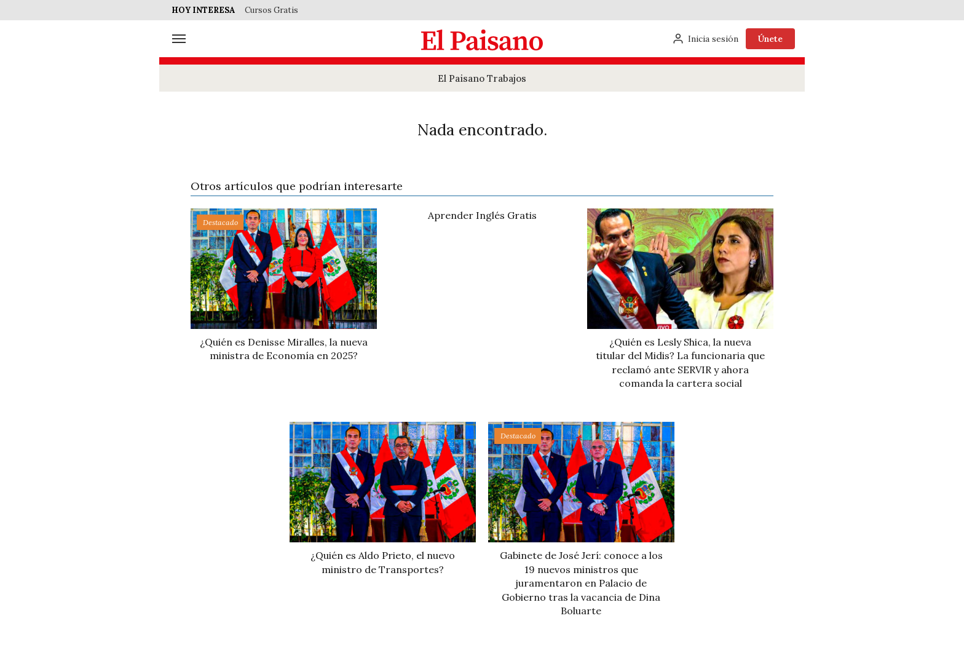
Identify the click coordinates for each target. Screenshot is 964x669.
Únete (770, 38)
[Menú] (179, 38)
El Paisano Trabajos (482, 78)
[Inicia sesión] (705, 39)
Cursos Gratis (271, 10)
